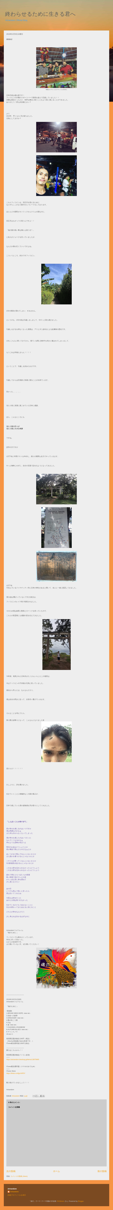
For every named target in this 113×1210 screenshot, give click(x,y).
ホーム (56, 1171)
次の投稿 (10, 1171)
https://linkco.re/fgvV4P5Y (15, 1073)
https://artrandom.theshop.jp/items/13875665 (22, 1059)
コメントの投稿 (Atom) (19, 1176)
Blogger (81, 1201)
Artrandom (14, 1192)
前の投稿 (102, 1171)
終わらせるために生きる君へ (40, 14)
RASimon (60, 1201)
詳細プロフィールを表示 (17, 1195)
